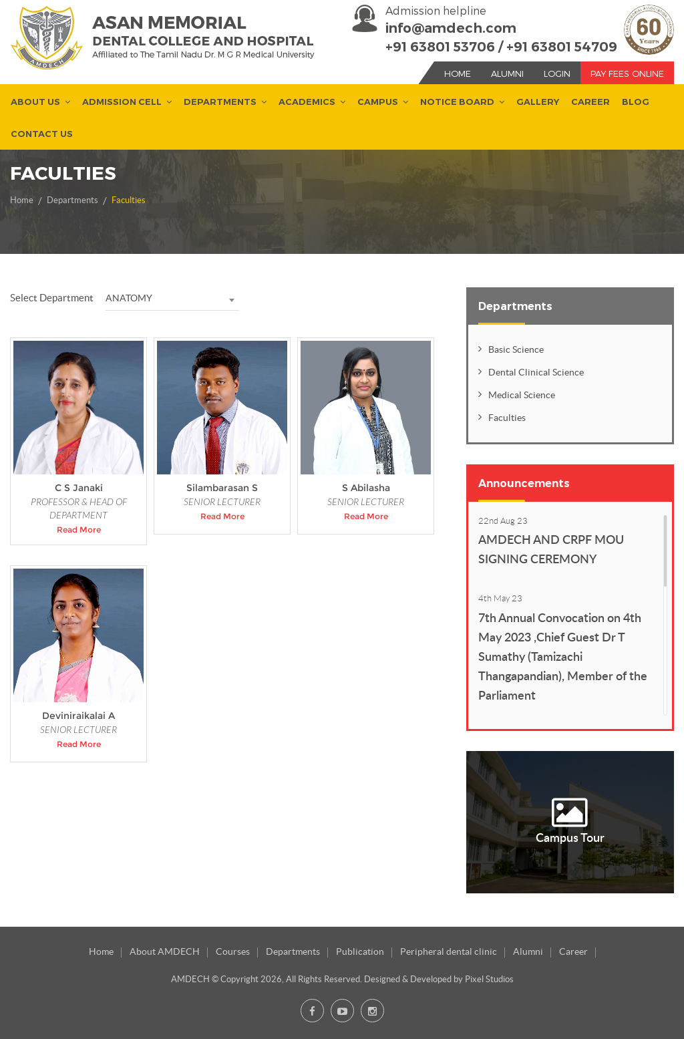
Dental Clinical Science (536, 372)
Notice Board (457, 102)
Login (557, 73)
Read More (79, 530)
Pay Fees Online (627, 73)
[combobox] (172, 299)
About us (35, 102)
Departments (220, 102)
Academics (307, 102)
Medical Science (521, 395)
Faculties (129, 200)
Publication (360, 951)
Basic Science (516, 349)
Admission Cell (122, 102)
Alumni (507, 73)
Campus (377, 102)
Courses (233, 951)
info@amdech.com (450, 28)
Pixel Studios (489, 979)
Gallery (537, 102)
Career (590, 102)
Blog (635, 102)
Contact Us (42, 134)
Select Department (52, 297)
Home (457, 73)
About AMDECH (165, 951)
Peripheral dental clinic (448, 951)
